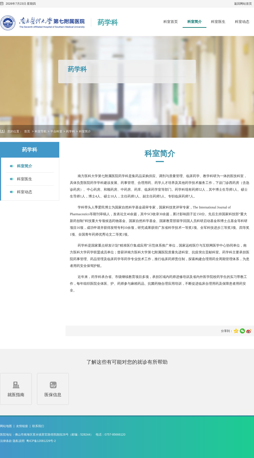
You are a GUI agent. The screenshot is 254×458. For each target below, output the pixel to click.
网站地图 (6, 426)
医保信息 (52, 388)
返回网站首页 (243, 3)
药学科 (70, 131)
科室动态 (242, 22)
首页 (27, 131)
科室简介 (194, 22)
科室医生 (218, 22)
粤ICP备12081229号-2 (41, 441)
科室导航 (41, 131)
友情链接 (22, 426)
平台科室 (56, 131)
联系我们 (38, 426)
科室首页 (170, 22)
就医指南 (15, 388)
